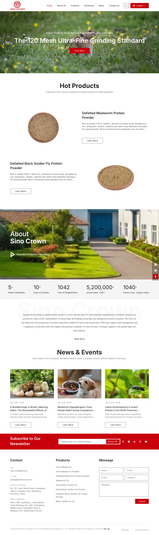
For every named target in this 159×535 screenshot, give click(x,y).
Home (49, 5)
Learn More (92, 172)
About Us (61, 5)
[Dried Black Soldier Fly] (73, 485)
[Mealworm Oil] (73, 480)
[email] (155, 270)
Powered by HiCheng (94, 529)
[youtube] (146, 441)
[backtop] (155, 276)
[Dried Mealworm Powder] (73, 471)
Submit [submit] (112, 441)
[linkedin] (134, 441)
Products (75, 5)
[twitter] (140, 441)
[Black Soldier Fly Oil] (73, 501)
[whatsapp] (155, 264)
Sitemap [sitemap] (125, 530)
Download (89, 5)
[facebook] (123, 441)
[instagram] (129, 441)
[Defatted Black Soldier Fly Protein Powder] (73, 495)
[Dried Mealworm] (73, 467)
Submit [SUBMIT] (142, 501)
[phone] (155, 258)
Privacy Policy (142, 530)
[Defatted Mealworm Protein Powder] (73, 476)
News (101, 5)
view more (80, 50)
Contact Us (114, 5)
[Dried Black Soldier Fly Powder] (73, 489)
